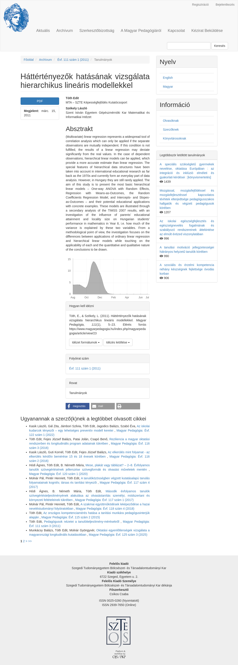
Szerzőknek (171, 129)
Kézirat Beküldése (207, 30)
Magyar (168, 86)
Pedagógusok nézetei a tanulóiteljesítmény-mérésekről (82, 521)
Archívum (64, 30)
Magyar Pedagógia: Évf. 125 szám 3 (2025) (118, 534)
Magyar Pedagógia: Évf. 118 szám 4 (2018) (105, 508)
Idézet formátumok (86, 342)
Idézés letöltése (118, 342)
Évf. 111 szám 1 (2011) (73, 59)
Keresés (219, 46)
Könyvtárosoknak (174, 138)
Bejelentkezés (225, 4)
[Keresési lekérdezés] (188, 45)
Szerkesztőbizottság (96, 30)
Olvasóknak (171, 120)
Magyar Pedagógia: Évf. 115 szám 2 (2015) (70, 517)
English (168, 77)
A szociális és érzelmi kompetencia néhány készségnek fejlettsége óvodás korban (187, 269)
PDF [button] (40, 101)
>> (30, 541)
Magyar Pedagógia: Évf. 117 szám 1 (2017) (104, 500)
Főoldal (29, 59)
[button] (77, 406)
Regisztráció (200, 4)
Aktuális (43, 30)
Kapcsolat (176, 30)
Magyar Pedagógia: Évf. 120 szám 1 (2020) (58, 474)
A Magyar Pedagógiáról (141, 30)
